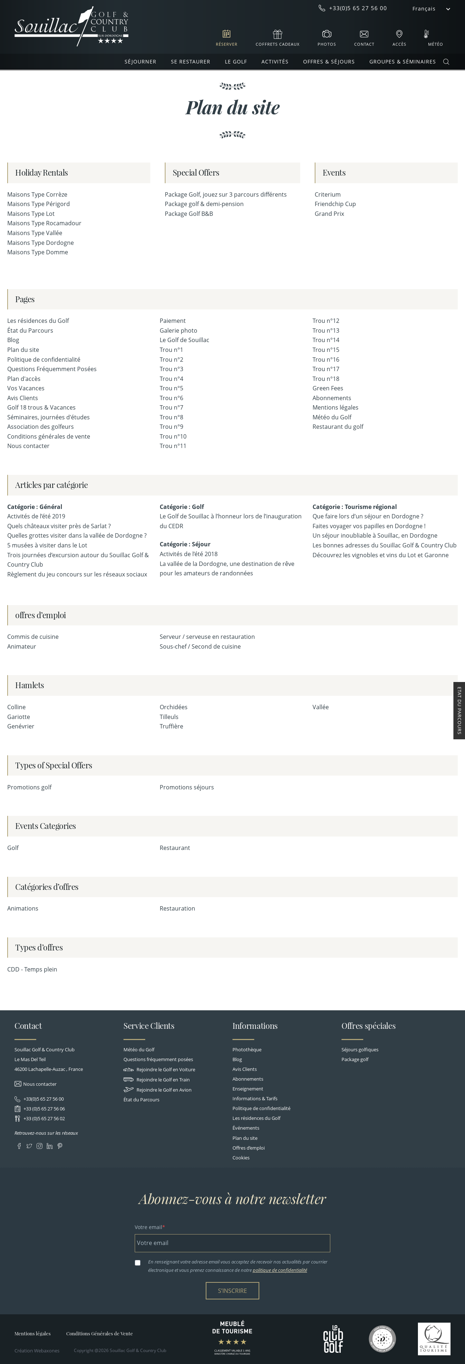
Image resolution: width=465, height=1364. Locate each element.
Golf (198, 507)
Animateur (21, 646)
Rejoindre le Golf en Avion (157, 1089)
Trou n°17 (326, 369)
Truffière (171, 726)
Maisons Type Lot (31, 214)
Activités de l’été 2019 (36, 516)
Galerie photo (178, 330)
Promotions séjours (187, 787)
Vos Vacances (26, 388)
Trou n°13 (326, 330)
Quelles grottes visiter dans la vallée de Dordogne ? (77, 535)
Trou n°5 (171, 388)
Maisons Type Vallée (34, 233)
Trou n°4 (171, 379)
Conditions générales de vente (48, 436)
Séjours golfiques (360, 1049)
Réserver (227, 44)
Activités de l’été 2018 (189, 554)
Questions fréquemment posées (158, 1059)
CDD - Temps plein (32, 969)
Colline (16, 707)
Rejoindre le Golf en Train (156, 1079)
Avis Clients (22, 398)
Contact (364, 44)
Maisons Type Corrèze (37, 194)
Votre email (148, 1227)
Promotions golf (29, 787)
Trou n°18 (326, 379)
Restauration (177, 908)
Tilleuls (169, 717)
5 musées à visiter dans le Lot (47, 545)
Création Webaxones (36, 1350)
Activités (275, 61)
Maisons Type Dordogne (40, 243)
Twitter (29, 1144)
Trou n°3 (171, 369)
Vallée (321, 707)
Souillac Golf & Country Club (71, 26)
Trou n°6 (171, 398)
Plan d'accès (24, 379)
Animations (22, 908)
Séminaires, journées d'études (48, 417)
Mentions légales (336, 407)
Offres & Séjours (329, 61)
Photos (327, 44)
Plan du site (23, 350)
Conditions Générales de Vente (99, 1333)
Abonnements (332, 398)
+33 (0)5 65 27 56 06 (43, 1108)
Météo (435, 44)
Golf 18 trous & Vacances (41, 407)
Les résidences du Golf (38, 321)
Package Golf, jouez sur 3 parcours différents (226, 194)
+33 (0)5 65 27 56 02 (43, 1118)
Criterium (328, 194)
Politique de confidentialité (43, 359)
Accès (399, 44)
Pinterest (59, 1144)
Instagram (39, 1144)
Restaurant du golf (338, 427)
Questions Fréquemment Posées (52, 369)
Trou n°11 (173, 446)
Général (50, 507)
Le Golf (236, 61)
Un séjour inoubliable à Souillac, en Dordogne (375, 535)
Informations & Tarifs (254, 1098)
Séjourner (140, 61)
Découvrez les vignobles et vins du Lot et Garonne (381, 555)
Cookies (241, 1157)
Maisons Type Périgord (38, 204)
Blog (13, 340)
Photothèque (246, 1049)
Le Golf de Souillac (184, 340)
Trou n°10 (173, 436)
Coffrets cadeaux (277, 44)
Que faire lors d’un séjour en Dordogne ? (368, 516)
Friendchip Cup (335, 204)
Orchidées (174, 707)
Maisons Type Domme (37, 252)
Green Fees (328, 388)
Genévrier (20, 726)
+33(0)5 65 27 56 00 (43, 1099)
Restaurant (175, 848)
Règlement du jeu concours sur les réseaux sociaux (77, 574)
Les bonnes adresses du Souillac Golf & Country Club (385, 545)
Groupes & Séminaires (402, 61)
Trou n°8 (171, 417)
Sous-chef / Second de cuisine (200, 646)
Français (424, 8)
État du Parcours (30, 330)
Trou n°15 (326, 350)
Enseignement (247, 1088)
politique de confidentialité (280, 1270)
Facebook (19, 1144)
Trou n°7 (171, 407)
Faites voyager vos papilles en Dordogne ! (369, 526)
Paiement (173, 321)
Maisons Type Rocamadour (44, 223)
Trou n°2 (171, 359)
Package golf (355, 1059)
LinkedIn (49, 1144)
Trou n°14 (326, 340)
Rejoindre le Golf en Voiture (159, 1069)
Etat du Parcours (459, 711)
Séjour (201, 544)
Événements (245, 1128)
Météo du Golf (332, 417)
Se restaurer (190, 61)
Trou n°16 (326, 359)
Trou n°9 (171, 427)
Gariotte (18, 717)
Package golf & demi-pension (204, 204)
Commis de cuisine (33, 637)
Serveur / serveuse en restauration (207, 637)
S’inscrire (232, 1291)
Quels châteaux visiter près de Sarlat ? (59, 526)
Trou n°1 (171, 350)
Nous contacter (28, 446)
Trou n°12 (326, 321)
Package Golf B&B (189, 214)
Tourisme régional (371, 507)
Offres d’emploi (248, 1148)
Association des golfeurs (40, 427)
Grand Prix (329, 214)
